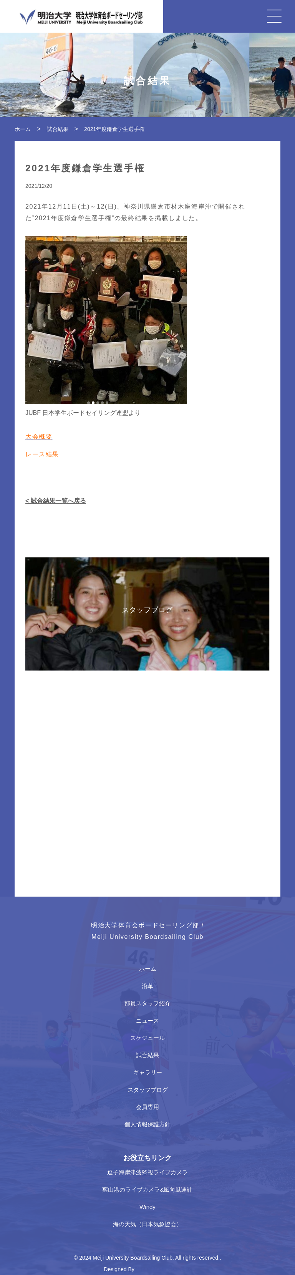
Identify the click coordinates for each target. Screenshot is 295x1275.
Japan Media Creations (163, 1269)
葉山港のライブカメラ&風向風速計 (147, 1189)
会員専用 (147, 1107)
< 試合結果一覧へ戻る (55, 500)
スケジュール (147, 1038)
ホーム (147, 968)
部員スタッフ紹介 (147, 1003)
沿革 (147, 986)
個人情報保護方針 (147, 1124)
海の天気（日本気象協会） (147, 1224)
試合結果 (147, 1055)
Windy (147, 1207)
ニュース (147, 1020)
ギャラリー (147, 1072)
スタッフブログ (148, 1089)
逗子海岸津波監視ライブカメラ (147, 1172)
